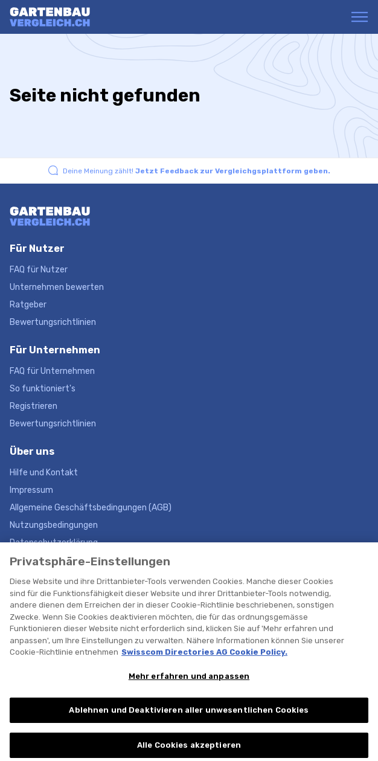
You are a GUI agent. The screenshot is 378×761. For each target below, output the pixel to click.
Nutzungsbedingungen (54, 525)
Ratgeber (28, 305)
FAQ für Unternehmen (52, 371)
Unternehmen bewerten (57, 287)
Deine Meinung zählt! (196, 171)
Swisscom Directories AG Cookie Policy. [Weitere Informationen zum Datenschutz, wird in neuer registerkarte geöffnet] (204, 659)
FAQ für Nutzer (39, 270)
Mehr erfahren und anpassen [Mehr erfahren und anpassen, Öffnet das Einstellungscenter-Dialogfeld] (189, 683)
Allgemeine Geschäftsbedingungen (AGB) (90, 508)
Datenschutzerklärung (54, 543)
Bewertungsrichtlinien (53, 322)
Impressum (31, 490)
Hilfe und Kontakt (44, 472)
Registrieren (33, 406)
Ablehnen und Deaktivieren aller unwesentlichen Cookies (189, 717)
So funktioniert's (42, 389)
